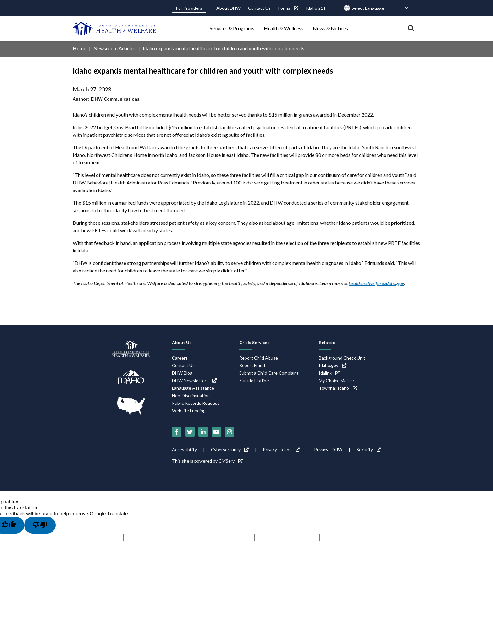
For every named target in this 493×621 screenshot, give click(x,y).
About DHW (228, 8)
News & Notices (330, 28)
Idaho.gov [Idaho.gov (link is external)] (332, 365)
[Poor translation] (40, 525)
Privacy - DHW (328, 449)
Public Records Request (195, 403)
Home (79, 48)
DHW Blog (182, 373)
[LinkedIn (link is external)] (203, 432)
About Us (181, 342)
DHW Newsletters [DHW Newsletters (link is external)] (194, 380)
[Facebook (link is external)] (176, 432)
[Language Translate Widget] (380, 8)
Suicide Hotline (254, 380)
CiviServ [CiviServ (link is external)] (231, 461)
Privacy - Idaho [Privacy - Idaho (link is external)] (281, 449)
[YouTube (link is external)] (216, 432)
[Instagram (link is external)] (229, 432)
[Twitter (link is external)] (190, 432)
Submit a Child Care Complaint (269, 373)
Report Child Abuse (258, 357)
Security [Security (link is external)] (369, 449)
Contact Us (259, 8)
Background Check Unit (342, 357)
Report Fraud (252, 365)
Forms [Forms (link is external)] (288, 8)
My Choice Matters (338, 380)
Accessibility (184, 449)
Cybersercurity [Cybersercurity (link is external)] (230, 449)
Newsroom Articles (114, 48)
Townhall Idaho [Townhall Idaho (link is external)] (338, 388)
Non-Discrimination (191, 395)
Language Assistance (193, 388)
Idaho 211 (316, 8)
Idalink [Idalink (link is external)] (329, 373)
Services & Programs (232, 28)
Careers (180, 357)
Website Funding (189, 410)
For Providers (189, 8)
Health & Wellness (283, 28)
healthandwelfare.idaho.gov (376, 283)
